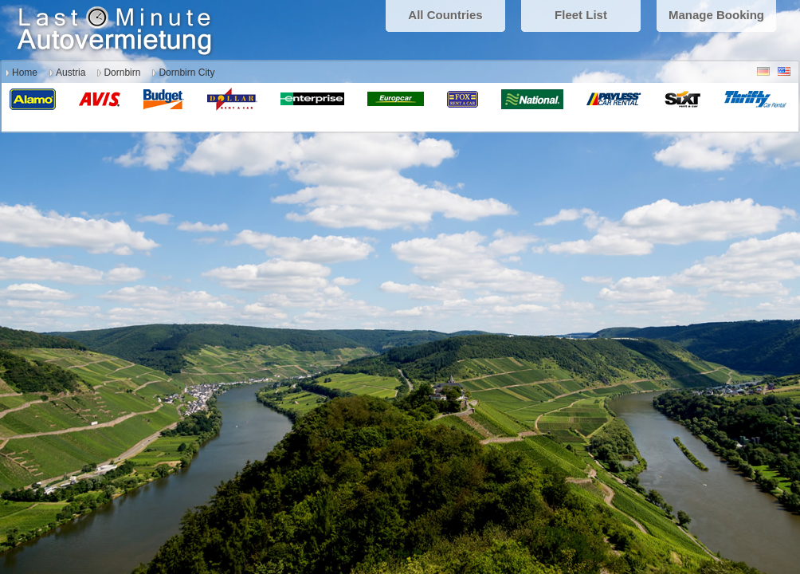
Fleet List (581, 15)
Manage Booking (716, 15)
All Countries (445, 15)
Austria (70, 72)
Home (24, 72)
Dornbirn (122, 72)
